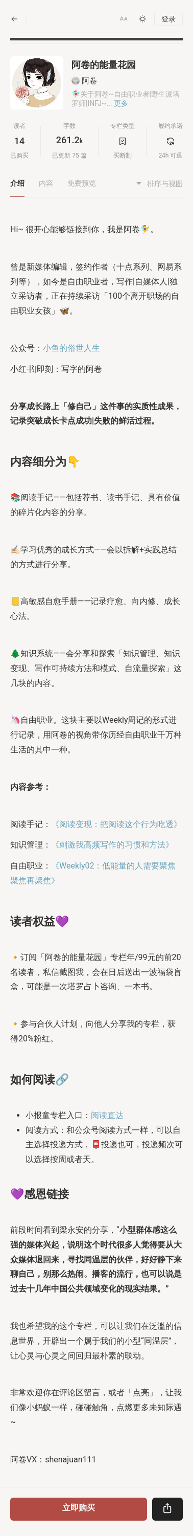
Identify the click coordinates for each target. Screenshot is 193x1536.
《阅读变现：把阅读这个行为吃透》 (116, 824)
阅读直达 (107, 1115)
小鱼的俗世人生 (71, 348)
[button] (123, 19)
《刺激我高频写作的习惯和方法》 (112, 845)
